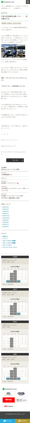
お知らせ (9, 23)
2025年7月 (5, 224)
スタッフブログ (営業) (9, 240)
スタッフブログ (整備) (9, 243)
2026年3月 (5, 209)
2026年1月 (5, 213)
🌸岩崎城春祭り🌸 (6, 174)
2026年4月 (5, 207)
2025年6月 (5, 226)
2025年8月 (5, 222)
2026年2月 (5, 211)
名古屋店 (4, 23)
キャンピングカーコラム (9, 247)
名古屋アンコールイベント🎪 (10, 183)
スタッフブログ (17, 23)
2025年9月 (5, 220)
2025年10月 (6, 218)
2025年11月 (6, 215)
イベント (5, 238)
